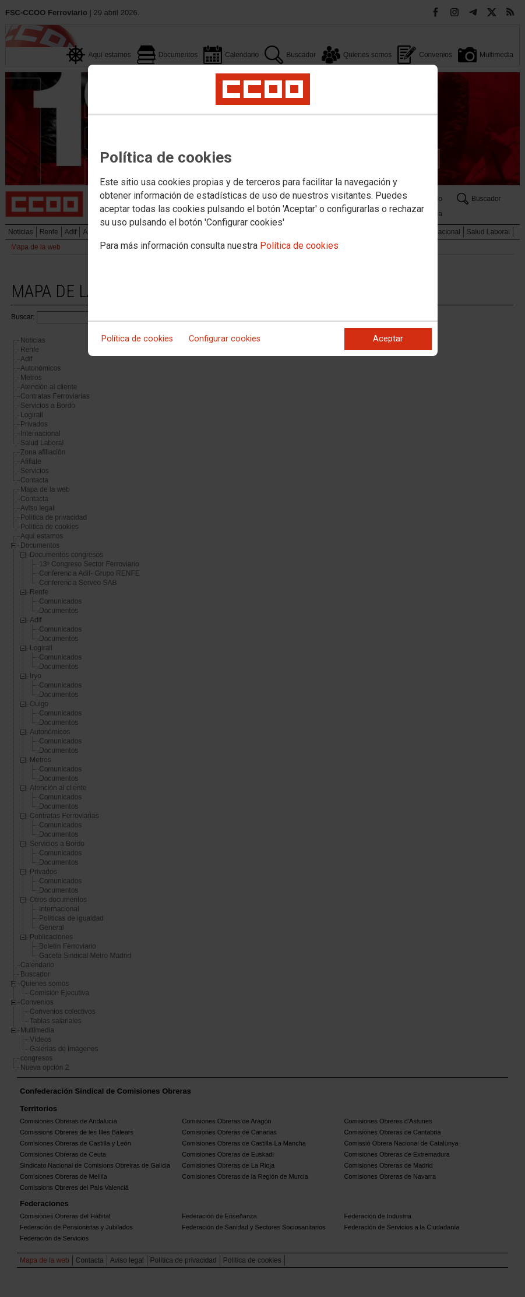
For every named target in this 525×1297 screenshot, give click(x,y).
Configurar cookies (224, 339)
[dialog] (263, 210)
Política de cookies (299, 245)
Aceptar (388, 339)
